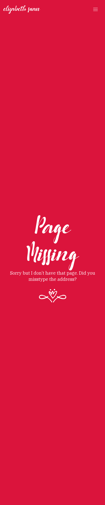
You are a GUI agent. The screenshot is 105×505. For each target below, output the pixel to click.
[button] (95, 9)
